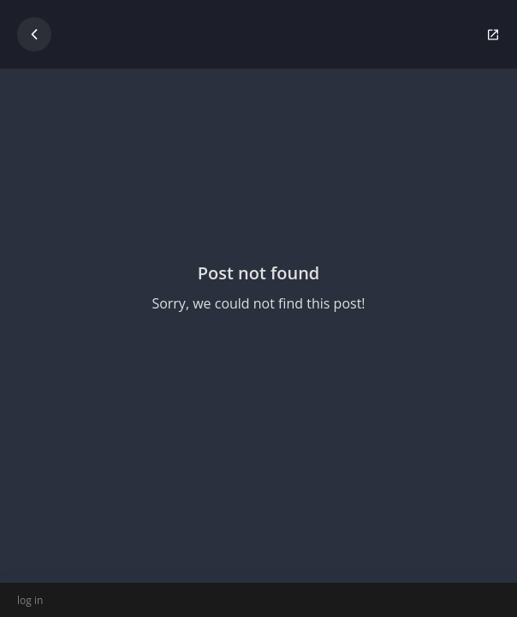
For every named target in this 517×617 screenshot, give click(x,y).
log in (30, 600)
